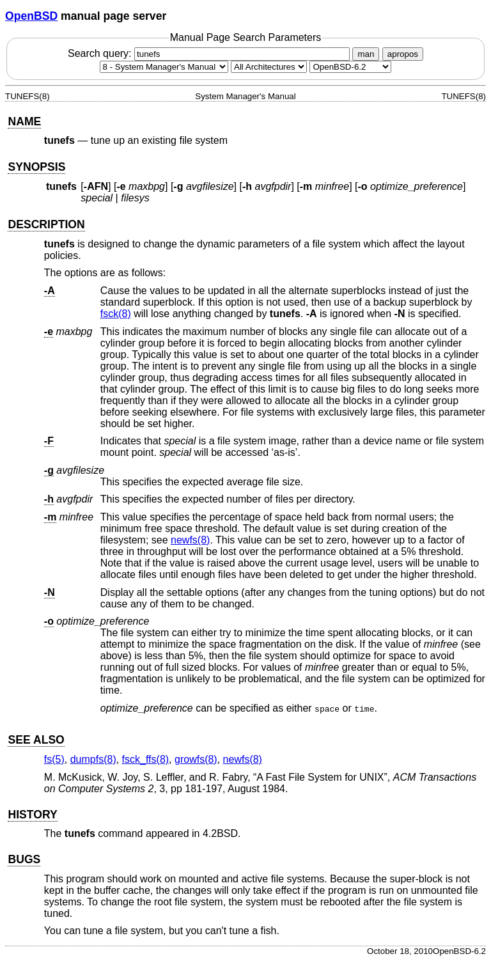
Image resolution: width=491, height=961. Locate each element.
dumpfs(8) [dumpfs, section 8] (93, 759)
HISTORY (32, 814)
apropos (402, 54)
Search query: (210, 53)
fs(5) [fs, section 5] (54, 759)
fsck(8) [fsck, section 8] (115, 313)
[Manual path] (350, 67)
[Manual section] (164, 67)
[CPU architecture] (269, 67)
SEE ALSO (36, 739)
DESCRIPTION (46, 224)
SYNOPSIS (36, 166)
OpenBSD (31, 16)
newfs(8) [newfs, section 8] (190, 540)
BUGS (24, 859)
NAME (24, 121)
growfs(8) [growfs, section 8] (196, 759)
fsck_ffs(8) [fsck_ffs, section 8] (145, 759)
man (365, 54)
